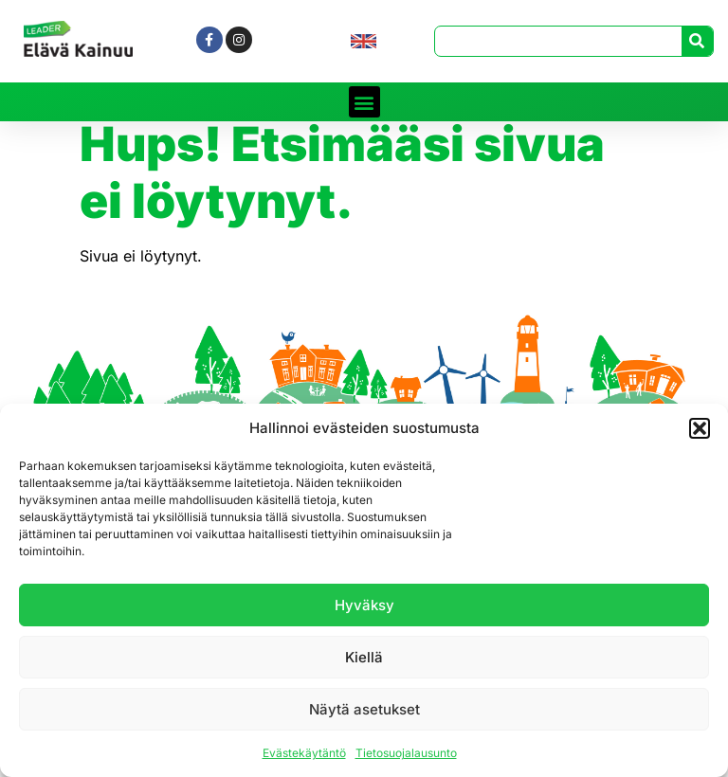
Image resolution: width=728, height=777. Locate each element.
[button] (699, 428)
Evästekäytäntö (304, 753)
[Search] (697, 41)
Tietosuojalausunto (406, 753)
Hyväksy (364, 605)
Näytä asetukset (364, 709)
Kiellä (364, 657)
